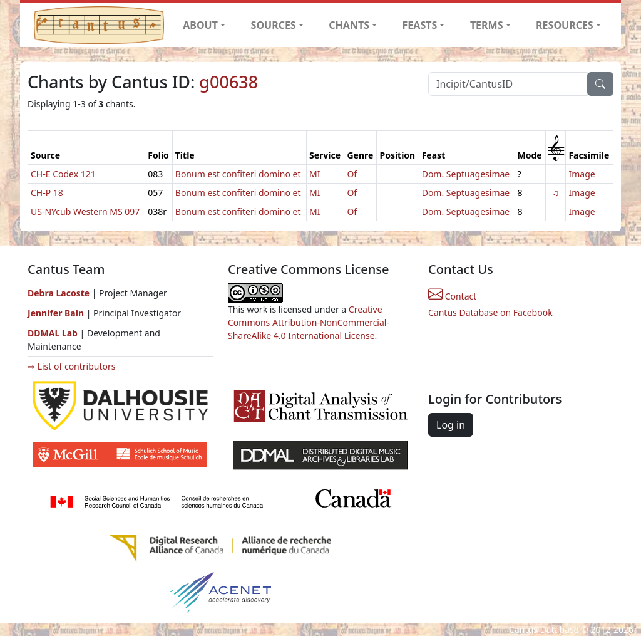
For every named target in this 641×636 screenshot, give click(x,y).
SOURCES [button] (273, 25)
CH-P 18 (47, 193)
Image (581, 174)
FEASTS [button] (420, 25)
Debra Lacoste (59, 293)
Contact (452, 296)
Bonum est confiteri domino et (238, 174)
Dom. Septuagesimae (466, 174)
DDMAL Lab (53, 333)
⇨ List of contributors (71, 366)
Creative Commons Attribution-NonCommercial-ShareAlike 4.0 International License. (308, 322)
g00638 (228, 81)
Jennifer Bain (57, 313)
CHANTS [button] (349, 25)
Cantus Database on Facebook (490, 312)
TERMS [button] (486, 25)
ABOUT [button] (200, 25)
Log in (450, 425)
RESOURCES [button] (564, 25)
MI (314, 174)
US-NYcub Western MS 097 (85, 211)
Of (352, 174)
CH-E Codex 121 (63, 174)
